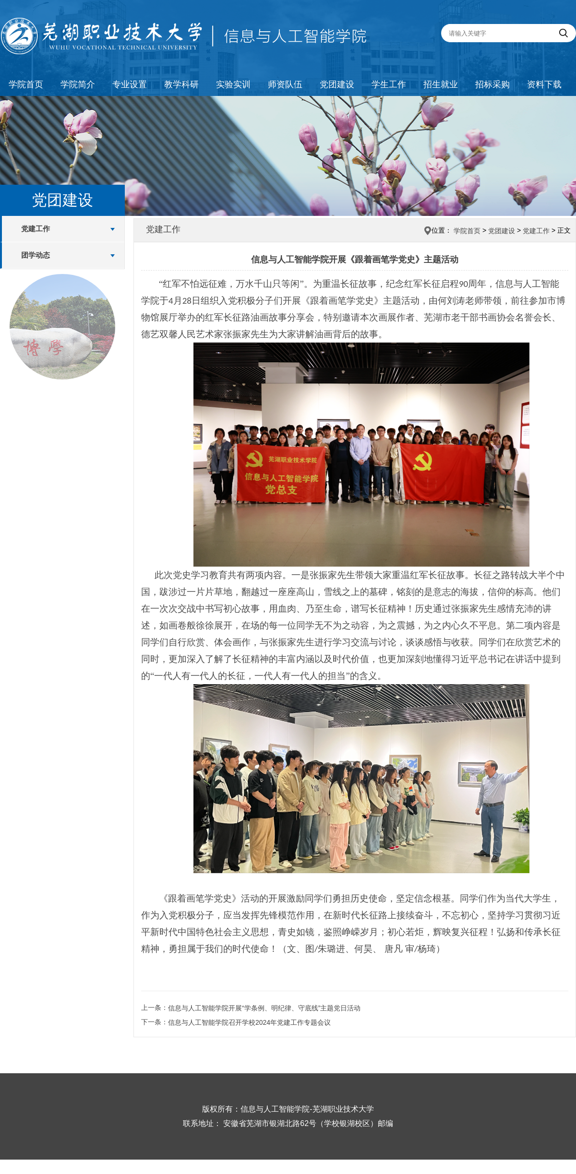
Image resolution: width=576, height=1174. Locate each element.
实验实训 (233, 84)
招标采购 (492, 84)
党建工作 (35, 229)
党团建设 (337, 84)
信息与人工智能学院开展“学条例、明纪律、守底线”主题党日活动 (264, 1008)
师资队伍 (285, 84)
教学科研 (181, 84)
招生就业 (440, 84)
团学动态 (35, 255)
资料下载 (544, 84)
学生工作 (389, 84)
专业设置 (129, 84)
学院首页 (26, 84)
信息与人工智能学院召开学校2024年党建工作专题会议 (249, 1022)
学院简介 (77, 84)
